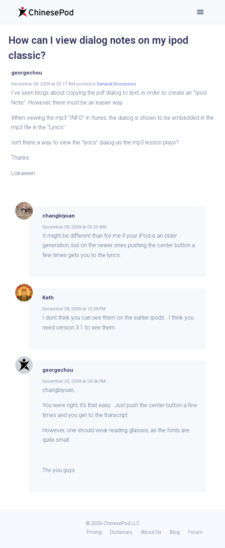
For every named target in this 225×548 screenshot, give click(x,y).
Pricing (94, 532)
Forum (195, 532)
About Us (151, 532)
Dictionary (121, 532)
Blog (175, 532)
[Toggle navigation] (200, 12)
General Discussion (116, 84)
